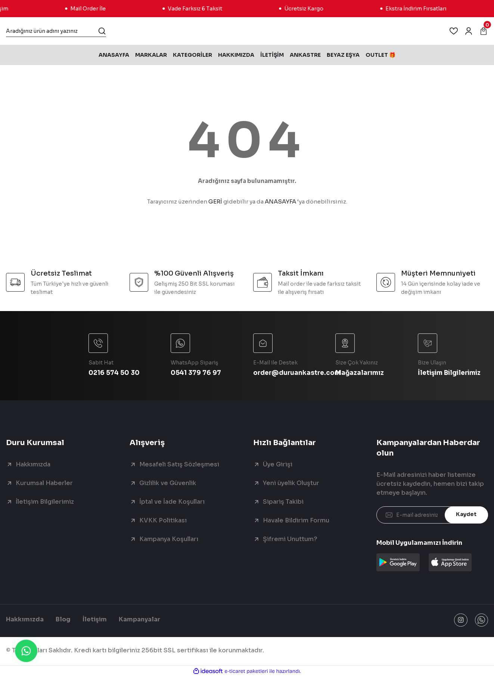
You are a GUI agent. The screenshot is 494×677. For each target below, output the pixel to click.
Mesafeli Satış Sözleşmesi (179, 464)
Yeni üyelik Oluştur (291, 483)
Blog (63, 620)
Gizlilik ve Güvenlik (167, 483)
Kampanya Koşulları (168, 539)
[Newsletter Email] (432, 515)
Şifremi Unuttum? (290, 539)
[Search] (56, 31)
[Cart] (483, 31)
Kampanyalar (139, 620)
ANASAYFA (280, 201)
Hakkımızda (33, 464)
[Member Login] (468, 31)
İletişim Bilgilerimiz (45, 502)
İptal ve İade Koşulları (172, 502)
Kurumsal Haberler (44, 483)
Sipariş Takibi (283, 502)
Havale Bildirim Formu (296, 520)
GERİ (215, 201)
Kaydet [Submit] (466, 515)
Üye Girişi (277, 464)
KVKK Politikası (163, 520)
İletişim (95, 620)
